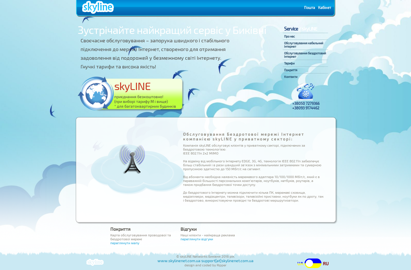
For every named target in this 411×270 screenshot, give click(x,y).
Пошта (309, 7)
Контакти (290, 77)
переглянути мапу (124, 243)
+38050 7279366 (305, 103)
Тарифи (289, 63)
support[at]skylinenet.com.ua (227, 260)
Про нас (289, 36)
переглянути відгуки (197, 239)
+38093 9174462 (305, 108)
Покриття (290, 70)
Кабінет (324, 7)
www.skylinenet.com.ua (178, 260)
